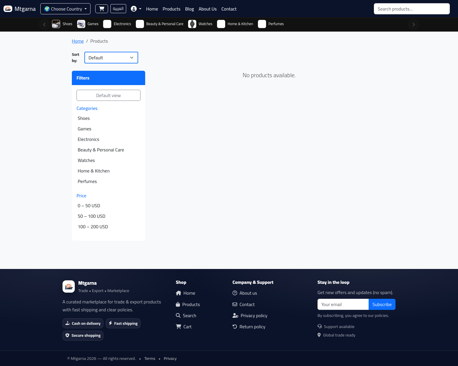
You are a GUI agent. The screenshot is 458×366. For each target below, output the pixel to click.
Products (172, 8)
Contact (229, 8)
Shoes (84, 118)
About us (245, 293)
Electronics (88, 139)
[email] (343, 304)
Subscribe (382, 304)
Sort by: (75, 57)
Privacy (170, 358)
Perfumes (87, 181)
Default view (108, 95)
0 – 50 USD (89, 205)
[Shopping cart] (101, 8)
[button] (136, 9)
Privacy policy (250, 315)
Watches (86, 160)
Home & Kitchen (94, 170)
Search (186, 315)
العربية (118, 8)
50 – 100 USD (91, 216)
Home (152, 8)
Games (84, 128)
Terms (149, 358)
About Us (208, 8)
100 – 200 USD (93, 226)
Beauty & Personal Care (101, 149)
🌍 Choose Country (63, 8)
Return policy (249, 326)
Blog (189, 8)
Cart (184, 326)
